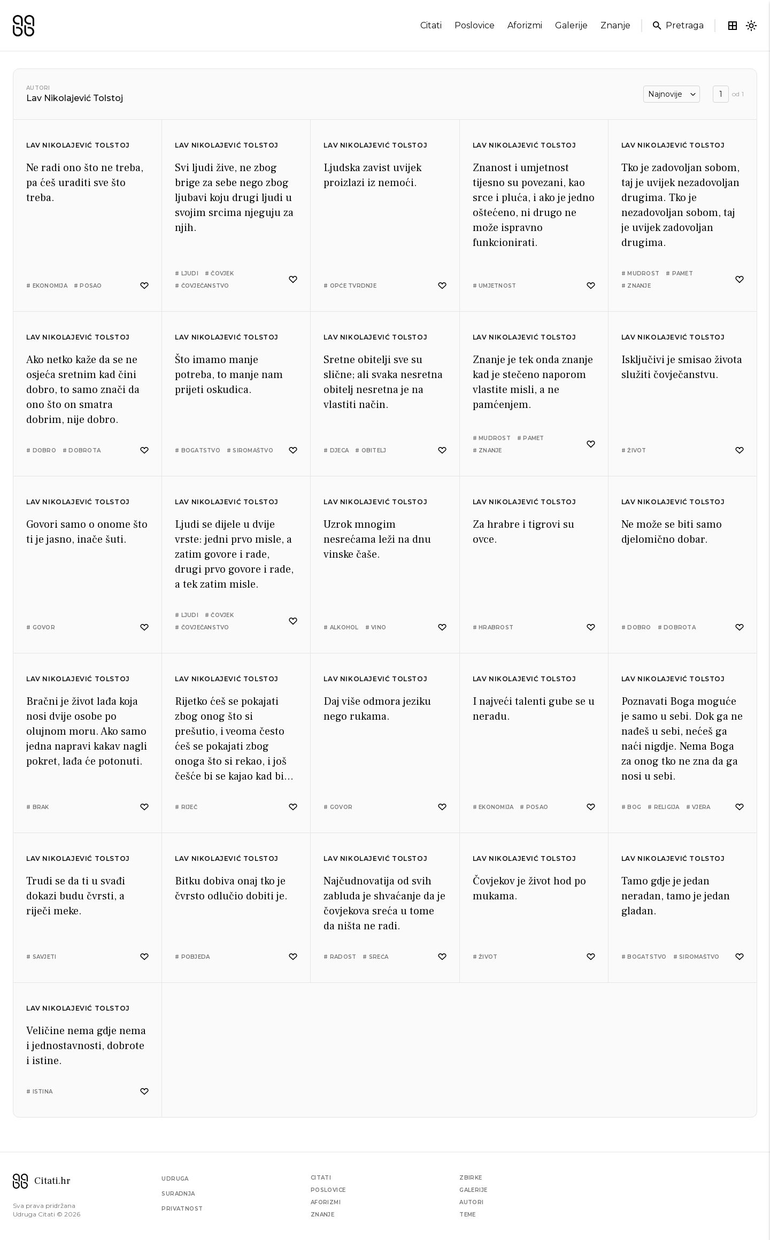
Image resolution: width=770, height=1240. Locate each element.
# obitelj (370, 450)
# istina (39, 1091)
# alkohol (341, 627)
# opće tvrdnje (350, 285)
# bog (631, 807)
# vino (376, 627)
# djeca (336, 450)
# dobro (41, 450)
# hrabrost (493, 627)
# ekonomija (46, 285)
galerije (571, 25)
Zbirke (470, 1177)
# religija (664, 807)
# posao (88, 285)
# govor (40, 627)
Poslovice (328, 1190)
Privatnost (182, 1208)
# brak (37, 807)
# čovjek (219, 273)
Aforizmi (326, 1202)
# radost (340, 956)
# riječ (186, 807)
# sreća (375, 956)
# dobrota (82, 450)
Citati (321, 1177)
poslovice (475, 25)
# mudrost (640, 273)
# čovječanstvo (202, 285)
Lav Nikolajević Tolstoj (78, 145)
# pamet (679, 273)
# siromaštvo (250, 450)
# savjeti (41, 956)
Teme (467, 1214)
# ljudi (186, 273)
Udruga (174, 1178)
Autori (38, 87)
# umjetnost (495, 285)
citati (431, 25)
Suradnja (178, 1193)
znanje (615, 25)
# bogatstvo (197, 450)
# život (633, 450)
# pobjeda (192, 956)
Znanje (322, 1214)
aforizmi (524, 25)
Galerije (473, 1190)
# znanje (636, 285)
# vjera (698, 807)
